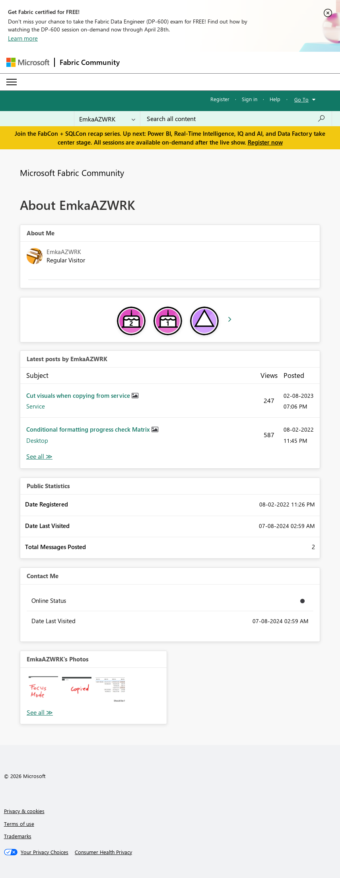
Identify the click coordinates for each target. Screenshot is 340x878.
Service (35, 406)
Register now (265, 142)
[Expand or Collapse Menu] (11, 82)
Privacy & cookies (24, 811)
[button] (43, 691)
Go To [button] (301, 99)
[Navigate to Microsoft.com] (27, 62)
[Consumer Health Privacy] (103, 852)
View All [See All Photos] (40, 712)
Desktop (37, 440)
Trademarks (17, 836)
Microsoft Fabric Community (72, 172)
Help (275, 99)
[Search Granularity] (107, 118)
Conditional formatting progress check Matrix (89, 429)
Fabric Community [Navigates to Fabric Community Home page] (90, 62)
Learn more (23, 38)
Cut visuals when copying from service (79, 395)
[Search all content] (236, 118)
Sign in (249, 99)
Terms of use (19, 823)
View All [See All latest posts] (39, 456)
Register (219, 99)
